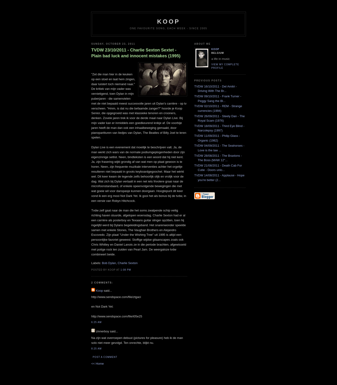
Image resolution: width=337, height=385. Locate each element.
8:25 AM (96, 348)
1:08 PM (126, 270)
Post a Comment (105, 357)
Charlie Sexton (128, 263)
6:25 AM (96, 322)
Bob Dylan (109, 263)
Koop (99, 290)
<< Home (97, 363)
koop (168, 21)
